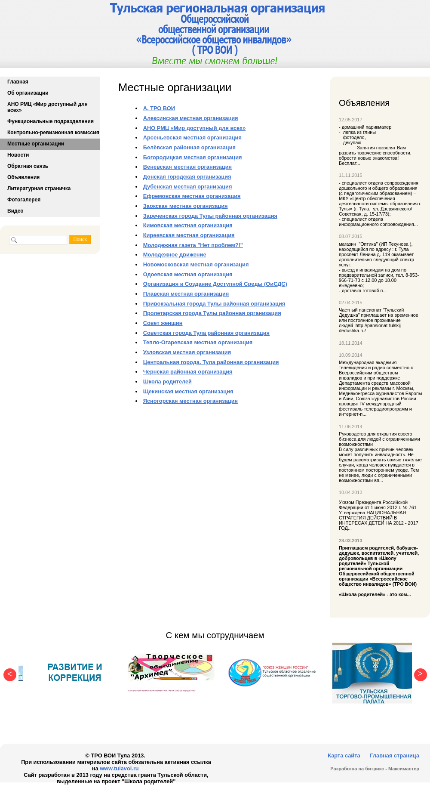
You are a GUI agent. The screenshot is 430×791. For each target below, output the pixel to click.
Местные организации (35, 144)
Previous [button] (7, 672)
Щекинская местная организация (188, 391)
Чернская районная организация (188, 371)
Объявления (23, 177)
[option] (75, 672)
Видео (15, 211)
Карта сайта (344, 755)
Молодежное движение (174, 254)
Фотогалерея (23, 200)
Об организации (28, 93)
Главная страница (394, 755)
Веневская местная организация (187, 167)
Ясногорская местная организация (190, 401)
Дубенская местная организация (187, 186)
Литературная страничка (39, 188)
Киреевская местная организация (189, 235)
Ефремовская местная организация (192, 196)
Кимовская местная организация (188, 225)
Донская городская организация (187, 176)
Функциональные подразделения (50, 121)
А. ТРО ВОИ (159, 108)
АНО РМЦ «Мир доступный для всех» (47, 107)
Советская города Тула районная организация (206, 333)
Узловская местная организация (187, 352)
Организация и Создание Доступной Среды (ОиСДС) (215, 284)
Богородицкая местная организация (192, 157)
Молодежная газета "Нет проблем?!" (193, 245)
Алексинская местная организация (190, 118)
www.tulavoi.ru (119, 768)
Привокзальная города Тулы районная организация (214, 303)
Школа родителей (167, 381)
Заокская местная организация (185, 206)
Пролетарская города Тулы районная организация (212, 313)
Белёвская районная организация (189, 147)
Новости (18, 155)
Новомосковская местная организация (196, 264)
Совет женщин (163, 323)
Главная (17, 82)
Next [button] (418, 672)
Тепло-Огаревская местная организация (197, 342)
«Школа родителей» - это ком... (380, 571)
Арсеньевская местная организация (192, 137)
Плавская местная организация (186, 293)
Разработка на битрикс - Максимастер (374, 768)
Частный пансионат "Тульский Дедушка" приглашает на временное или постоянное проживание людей (378, 317)
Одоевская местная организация (188, 274)
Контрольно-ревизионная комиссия (53, 133)
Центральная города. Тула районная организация (211, 362)
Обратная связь (27, 166)
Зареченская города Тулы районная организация (210, 216)
